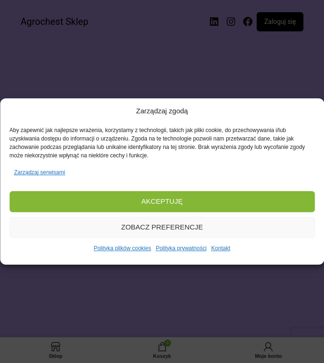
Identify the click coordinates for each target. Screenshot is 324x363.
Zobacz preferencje (162, 227)
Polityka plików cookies (122, 248)
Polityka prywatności (181, 248)
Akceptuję (161, 202)
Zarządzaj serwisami (39, 172)
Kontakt (220, 248)
